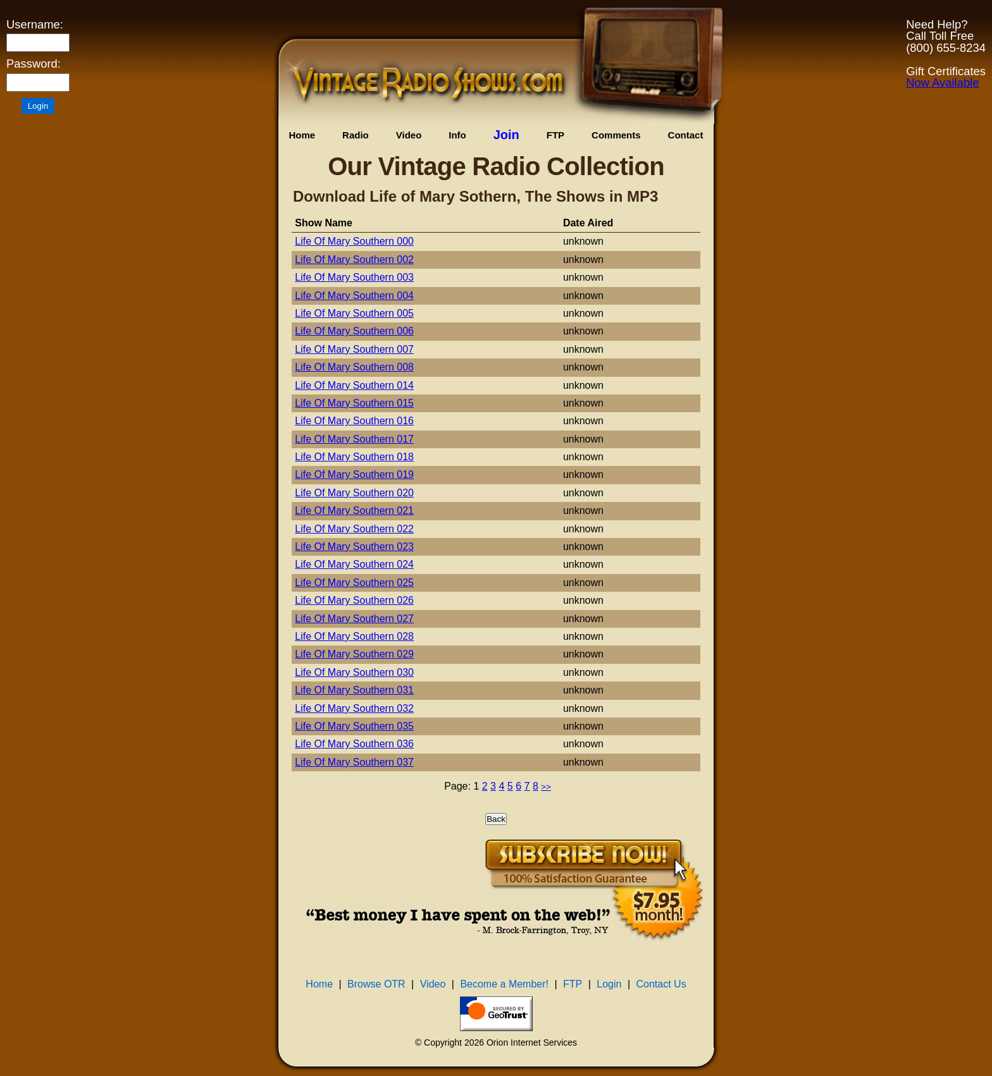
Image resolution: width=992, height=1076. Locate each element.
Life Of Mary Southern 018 (354, 456)
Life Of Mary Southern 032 (354, 708)
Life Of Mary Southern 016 (354, 420)
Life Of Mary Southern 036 (354, 743)
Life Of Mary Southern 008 (354, 367)
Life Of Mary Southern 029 (354, 654)
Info (457, 135)
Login (609, 984)
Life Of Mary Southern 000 (354, 241)
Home (301, 135)
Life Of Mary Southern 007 (354, 349)
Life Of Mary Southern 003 (354, 277)
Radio (355, 135)
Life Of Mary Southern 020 (354, 492)
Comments (616, 135)
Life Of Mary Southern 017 (354, 439)
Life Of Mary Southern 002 (354, 259)
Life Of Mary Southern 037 (354, 762)
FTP (555, 135)
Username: (34, 24)
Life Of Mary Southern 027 (354, 618)
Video (409, 135)
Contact (686, 135)
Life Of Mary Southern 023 (354, 546)
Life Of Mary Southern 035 (354, 726)
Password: (33, 64)
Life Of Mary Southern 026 (354, 600)
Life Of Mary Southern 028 (354, 636)
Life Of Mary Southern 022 (354, 528)
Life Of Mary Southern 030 (354, 672)
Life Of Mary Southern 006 (354, 331)
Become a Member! (504, 984)
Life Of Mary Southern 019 (354, 474)
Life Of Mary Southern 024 (354, 564)
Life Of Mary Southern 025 (354, 582)
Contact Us (661, 984)
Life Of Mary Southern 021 (354, 510)
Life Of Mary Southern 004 (354, 295)
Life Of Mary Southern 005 (354, 313)
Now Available (942, 82)
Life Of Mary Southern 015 (354, 403)
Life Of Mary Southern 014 (354, 385)
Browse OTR (376, 984)
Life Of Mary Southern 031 (354, 690)
